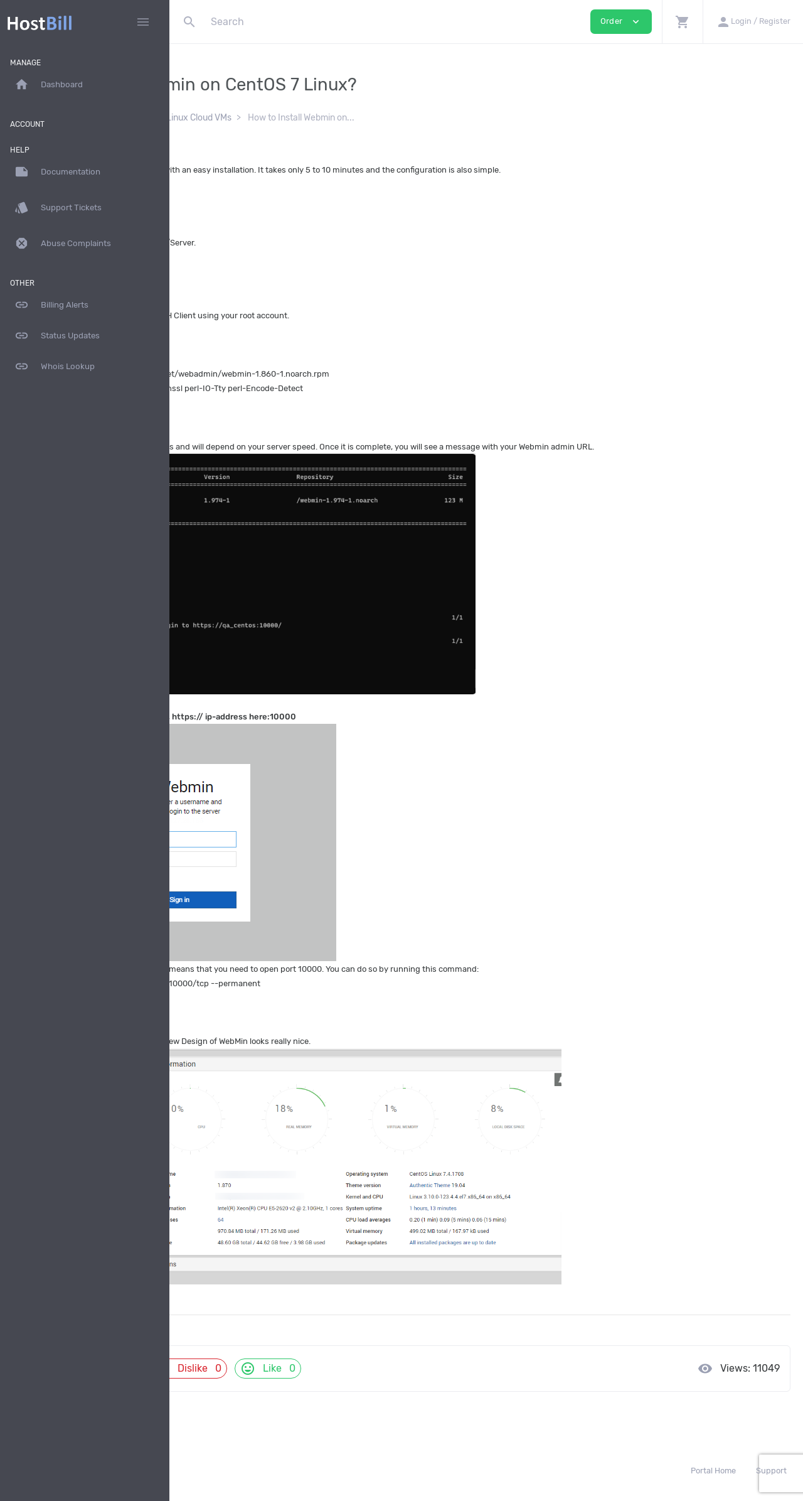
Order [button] (621, 22)
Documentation (223, 117)
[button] (682, 21)
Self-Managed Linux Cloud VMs (332, 117)
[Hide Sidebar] (143, 22)
